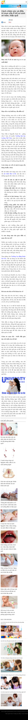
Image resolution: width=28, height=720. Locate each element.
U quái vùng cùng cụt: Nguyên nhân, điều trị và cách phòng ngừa (8, 462)
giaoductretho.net (11, 711)
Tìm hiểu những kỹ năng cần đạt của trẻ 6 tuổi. (12, 658)
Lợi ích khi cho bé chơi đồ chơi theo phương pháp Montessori (12, 623)
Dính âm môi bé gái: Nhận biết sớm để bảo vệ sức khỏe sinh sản (8, 483)
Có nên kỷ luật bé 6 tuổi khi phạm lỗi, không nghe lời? (13, 692)
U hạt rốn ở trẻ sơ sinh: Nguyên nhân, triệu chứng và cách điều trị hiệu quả (8, 526)
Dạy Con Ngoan (6, 619)
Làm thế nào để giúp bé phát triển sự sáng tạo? (12, 641)
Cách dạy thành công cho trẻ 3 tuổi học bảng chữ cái (13, 675)
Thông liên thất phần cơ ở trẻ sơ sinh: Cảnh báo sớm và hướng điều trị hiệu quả (9, 505)
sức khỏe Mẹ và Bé (10, 174)
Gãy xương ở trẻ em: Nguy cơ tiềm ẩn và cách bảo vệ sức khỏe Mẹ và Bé (9, 570)
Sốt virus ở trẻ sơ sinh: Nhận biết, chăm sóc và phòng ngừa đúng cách (8, 612)
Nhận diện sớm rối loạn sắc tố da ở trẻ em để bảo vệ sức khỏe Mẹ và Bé (9, 591)
